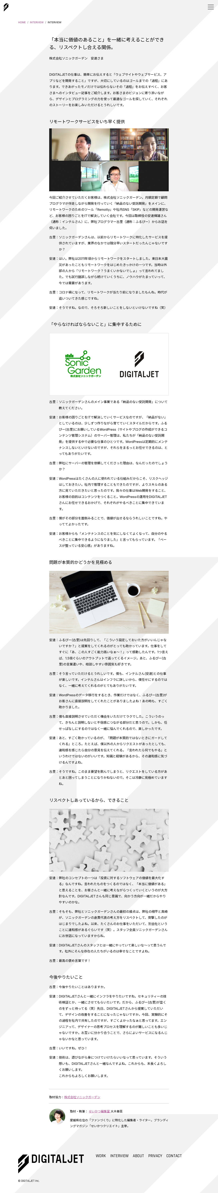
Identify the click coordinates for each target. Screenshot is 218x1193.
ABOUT (138, 1156)
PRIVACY (155, 1156)
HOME (22, 22)
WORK (101, 1156)
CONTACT (174, 1156)
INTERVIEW (36, 22)
